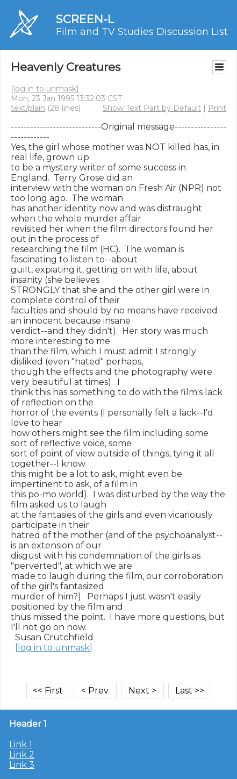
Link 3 (21, 765)
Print (217, 108)
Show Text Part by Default (152, 108)
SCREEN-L (85, 19)
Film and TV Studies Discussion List (142, 32)
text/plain (28, 108)
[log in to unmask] (45, 89)
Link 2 (21, 754)
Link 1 (20, 744)
